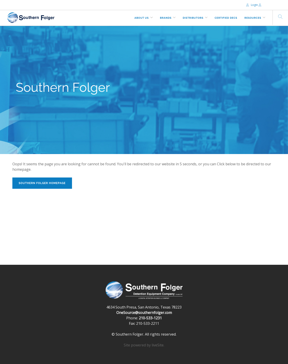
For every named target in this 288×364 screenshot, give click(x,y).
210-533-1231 (150, 318)
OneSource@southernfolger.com (144, 312)
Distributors (193, 17)
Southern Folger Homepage (42, 183)
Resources (253, 17)
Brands (165, 17)
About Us (142, 17)
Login (252, 5)
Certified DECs (226, 17)
